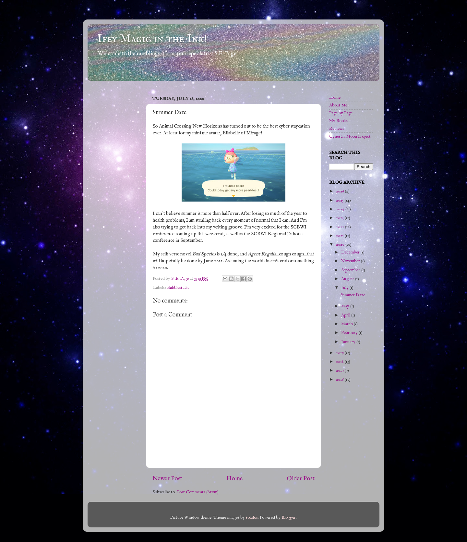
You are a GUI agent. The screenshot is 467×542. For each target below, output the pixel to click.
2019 (340, 353)
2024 (340, 209)
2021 (340, 236)
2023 (340, 218)
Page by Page (341, 113)
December (351, 252)
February (350, 333)
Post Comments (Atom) (198, 492)
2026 (340, 191)
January (348, 342)
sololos (252, 517)
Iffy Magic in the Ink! (152, 38)
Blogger (288, 517)
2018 (340, 361)
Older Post (301, 479)
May (345, 306)
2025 (340, 200)
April (346, 315)
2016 (340, 379)
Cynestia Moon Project (350, 136)
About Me (338, 105)
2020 (340, 244)
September (351, 270)
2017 (340, 370)
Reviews (336, 128)
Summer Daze (352, 295)
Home (234, 479)
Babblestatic (178, 287)
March (347, 324)
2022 (340, 227)
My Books (338, 121)
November (351, 261)
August (348, 279)
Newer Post (167, 479)
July (345, 287)
